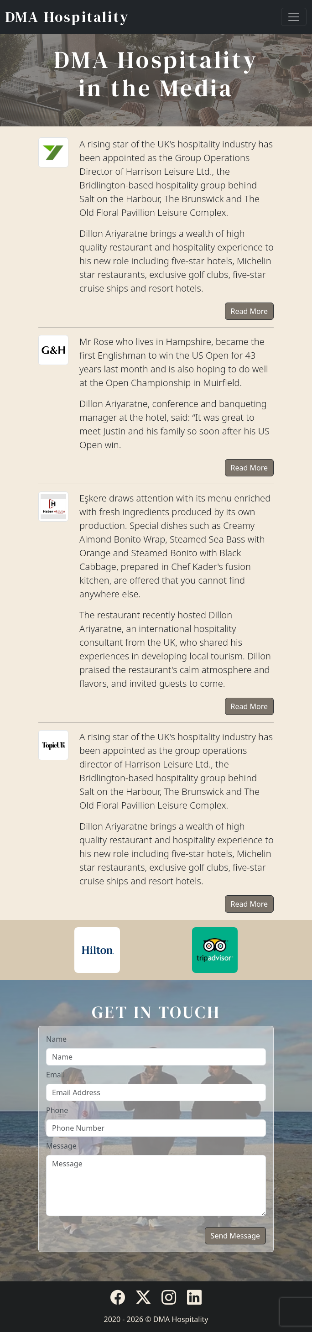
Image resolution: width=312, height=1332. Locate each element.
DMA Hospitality (67, 17)
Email (55, 1075)
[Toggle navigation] (294, 17)
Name (56, 1039)
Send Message (235, 1236)
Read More (249, 311)
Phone (57, 1110)
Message (61, 1146)
